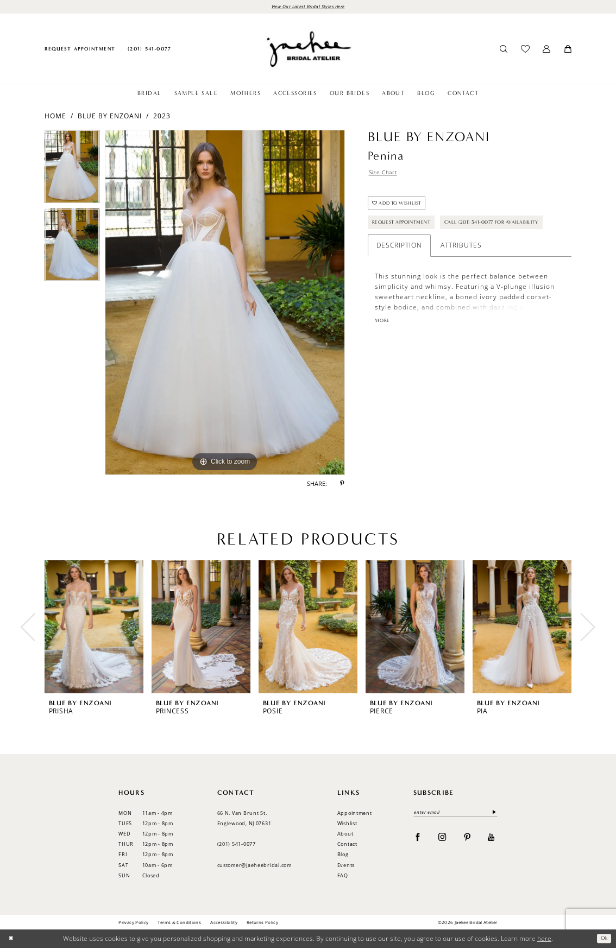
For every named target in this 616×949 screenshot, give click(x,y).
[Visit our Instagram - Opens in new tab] (442, 840)
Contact (347, 845)
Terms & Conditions (179, 923)
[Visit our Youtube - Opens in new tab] (491, 840)
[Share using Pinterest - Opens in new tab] (342, 485)
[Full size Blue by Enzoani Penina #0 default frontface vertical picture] (224, 304)
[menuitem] (79, 50)
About (345, 834)
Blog (343, 855)
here (544, 939)
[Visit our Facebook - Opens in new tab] (418, 840)
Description (399, 278)
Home (55, 117)
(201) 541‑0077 (236, 845)
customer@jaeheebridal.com (254, 866)
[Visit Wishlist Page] (525, 50)
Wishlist (347, 824)
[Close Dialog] (12, 940)
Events (346, 866)
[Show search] (503, 50)
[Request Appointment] (79, 50)
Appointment (354, 814)
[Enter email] (455, 814)
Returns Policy (262, 923)
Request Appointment (408, 231)
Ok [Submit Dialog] (603, 940)
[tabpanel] (72, 170)
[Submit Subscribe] (492, 814)
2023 (162, 117)
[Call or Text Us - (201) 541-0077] (150, 50)
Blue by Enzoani (110, 117)
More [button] (384, 354)
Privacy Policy (133, 923)
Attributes (461, 278)
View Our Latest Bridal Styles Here (308, 7)
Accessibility (223, 923)
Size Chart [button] (386, 175)
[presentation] (94, 628)
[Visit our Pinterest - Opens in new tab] (467, 840)
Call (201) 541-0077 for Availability (431, 254)
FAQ (342, 876)
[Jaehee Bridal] (307, 50)
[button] (546, 50)
